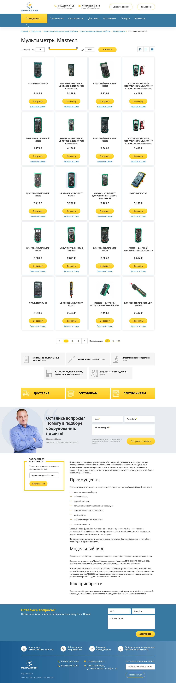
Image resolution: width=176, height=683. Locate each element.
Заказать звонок (121, 6)
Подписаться (38, 483)
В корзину (38, 101)
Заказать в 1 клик (37, 106)
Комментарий (102, 427)
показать (107, 49)
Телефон (132, 419)
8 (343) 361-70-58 (68, 665)
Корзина (146, 6)
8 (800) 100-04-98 (68, 661)
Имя (97, 419)
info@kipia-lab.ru (90, 5)
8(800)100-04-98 (65, 5)
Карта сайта (27, 673)
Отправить (145, 634)
